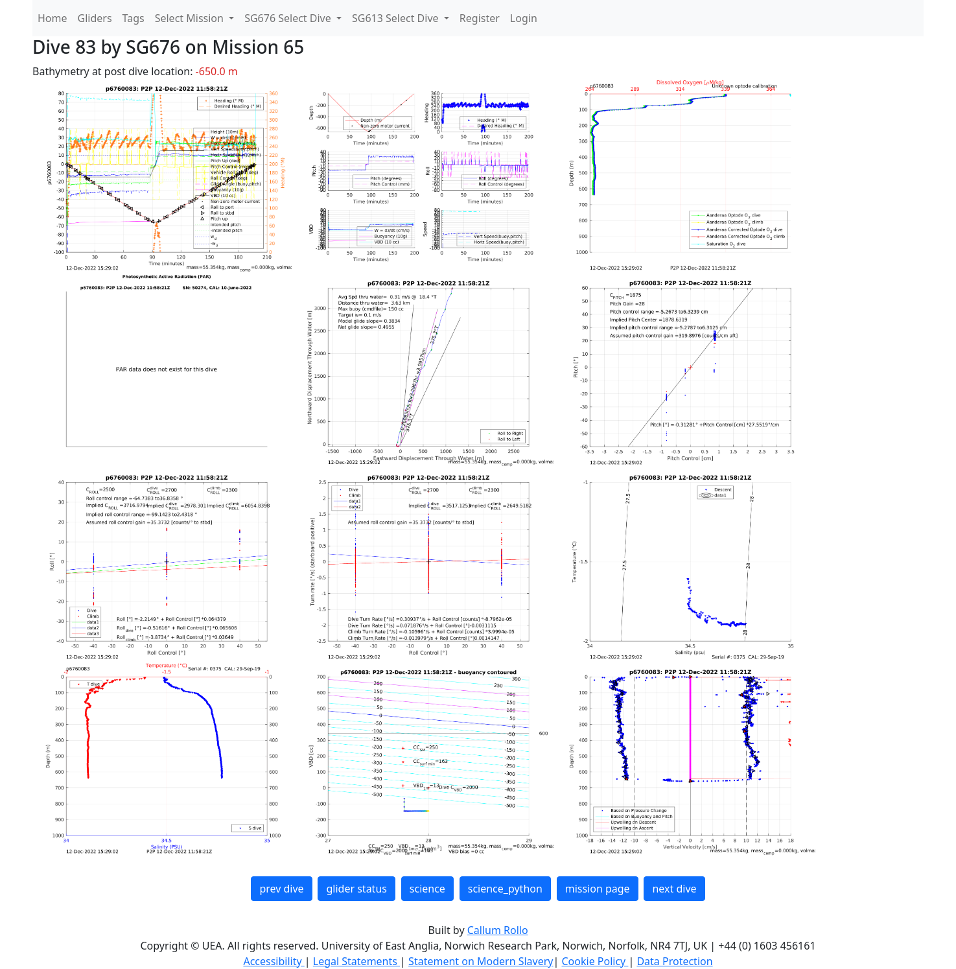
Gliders (95, 18)
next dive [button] (674, 888)
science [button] (427, 888)
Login (523, 18)
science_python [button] (505, 888)
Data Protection (674, 961)
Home (52, 18)
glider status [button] (356, 888)
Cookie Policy (594, 961)
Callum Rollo (497, 930)
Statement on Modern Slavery (480, 961)
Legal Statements (356, 961)
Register (480, 18)
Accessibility (273, 961)
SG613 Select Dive (396, 18)
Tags (133, 18)
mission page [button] (597, 888)
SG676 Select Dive (289, 18)
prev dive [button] (281, 888)
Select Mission (190, 18)
